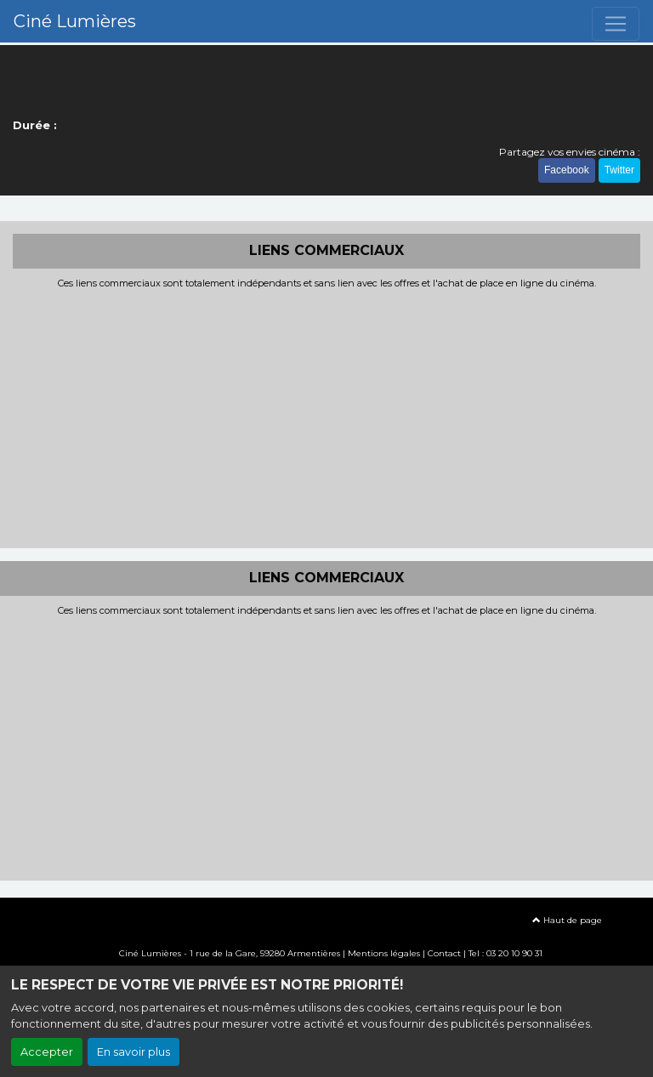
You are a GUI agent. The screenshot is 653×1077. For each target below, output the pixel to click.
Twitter (619, 170)
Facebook (566, 170)
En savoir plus (133, 1052)
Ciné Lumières (75, 21)
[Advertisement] (326, 417)
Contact (444, 953)
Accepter (46, 1052)
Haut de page (567, 920)
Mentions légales (384, 953)
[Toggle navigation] (615, 24)
